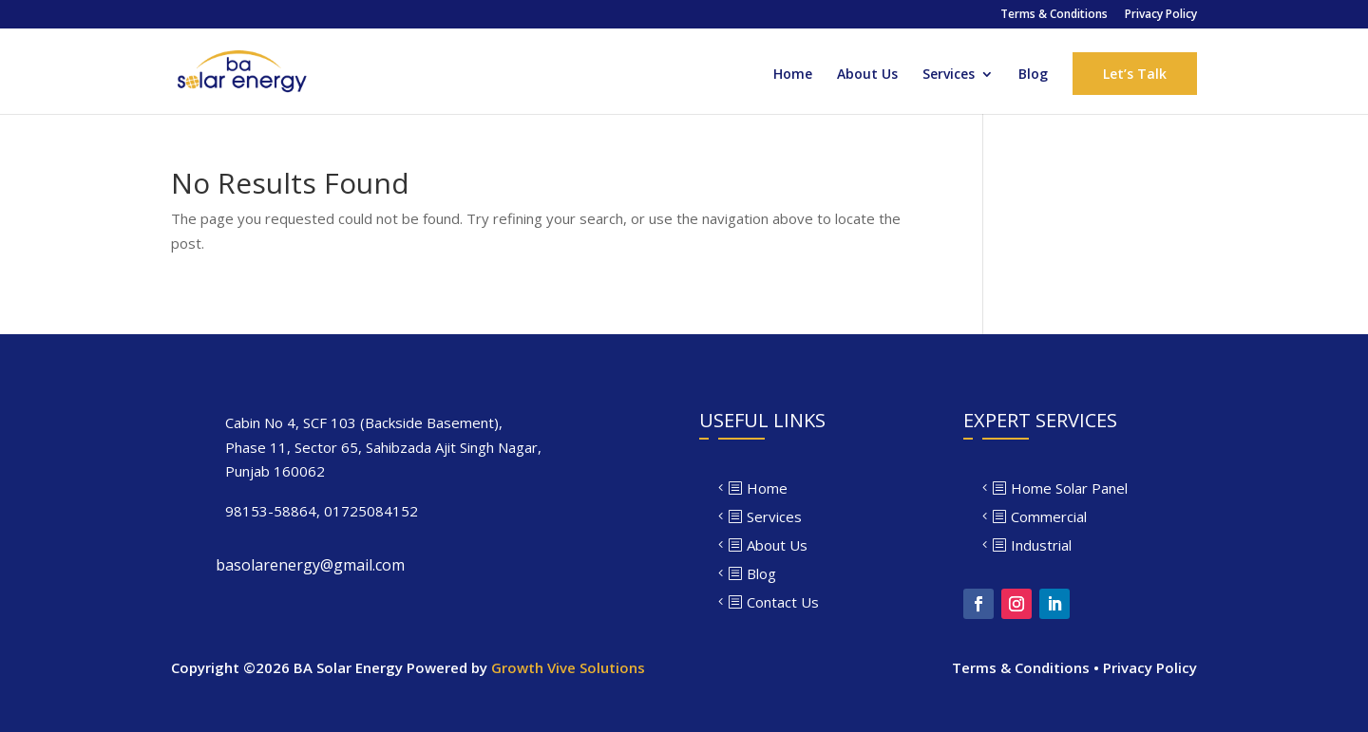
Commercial (1049, 516)
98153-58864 (270, 510)
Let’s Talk (1135, 74)
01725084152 (371, 510)
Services (948, 75)
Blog (1033, 75)
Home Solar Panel (1069, 488)
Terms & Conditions (1054, 15)
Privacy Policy (1161, 15)
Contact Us (783, 601)
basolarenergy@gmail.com (310, 564)
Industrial (1041, 544)
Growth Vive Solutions (568, 667)
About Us (867, 75)
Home (792, 75)
